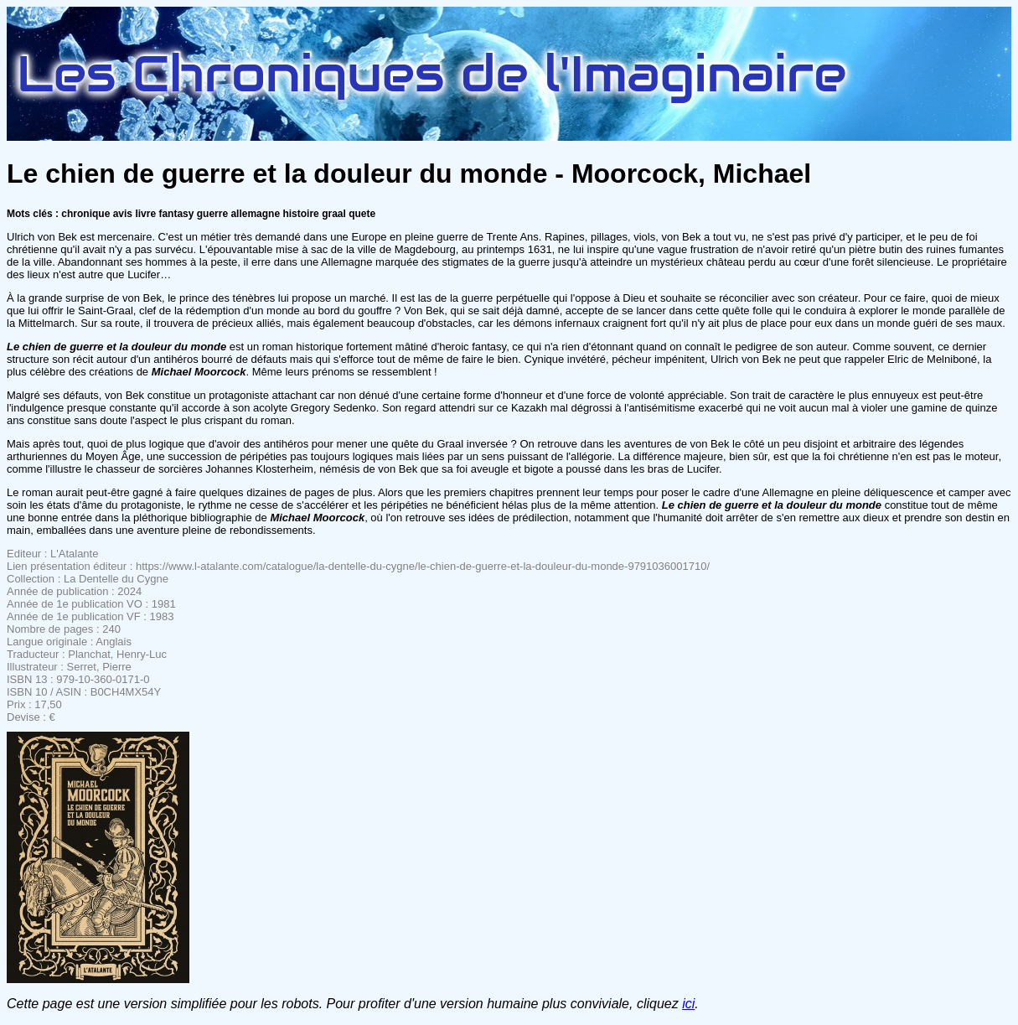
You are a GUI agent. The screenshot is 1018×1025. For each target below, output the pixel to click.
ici (688, 1004)
